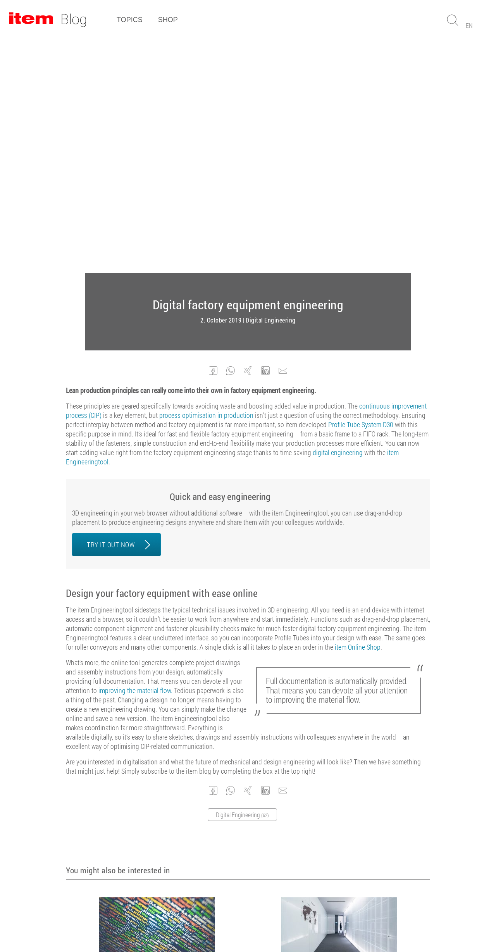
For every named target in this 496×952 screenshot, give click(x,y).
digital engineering (338, 218)
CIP (141, 748)
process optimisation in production (206, 181)
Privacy (280, 925)
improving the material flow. (135, 456)
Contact (306, 925)
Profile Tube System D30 (360, 190)
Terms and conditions (199, 925)
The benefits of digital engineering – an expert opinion (336, 736)
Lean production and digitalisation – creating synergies (154, 736)
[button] (213, 136)
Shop (168, 20)
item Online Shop (358, 412)
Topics (130, 20)
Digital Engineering (271, 86)
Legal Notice (248, 925)
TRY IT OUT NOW (110, 310)
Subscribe (244, 846)
